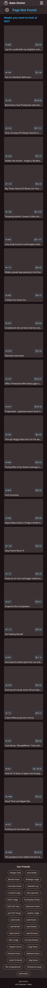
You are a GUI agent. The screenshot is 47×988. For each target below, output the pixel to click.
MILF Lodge (13, 940)
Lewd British (15, 926)
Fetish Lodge (12, 899)
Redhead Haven (32, 953)
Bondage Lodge (32, 879)
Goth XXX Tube (13, 906)
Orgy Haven (33, 947)
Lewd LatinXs (14, 933)
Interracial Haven (33, 906)
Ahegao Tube (15, 872)
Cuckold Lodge (14, 893)
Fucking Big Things (32, 899)
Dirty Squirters (33, 893)
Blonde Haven (14, 879)
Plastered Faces (14, 953)
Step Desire (33, 960)
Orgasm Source (15, 947)
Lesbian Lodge (33, 913)
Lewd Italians (31, 926)
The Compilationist (13, 967)
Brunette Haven (15, 886)
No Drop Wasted (31, 940)
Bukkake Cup (33, 886)
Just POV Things (14, 913)
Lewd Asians (31, 920)
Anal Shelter (32, 872)
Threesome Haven (34, 967)
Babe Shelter (14, 3)
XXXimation (23, 973)
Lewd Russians (32, 933)
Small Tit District (15, 960)
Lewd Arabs (15, 920)
